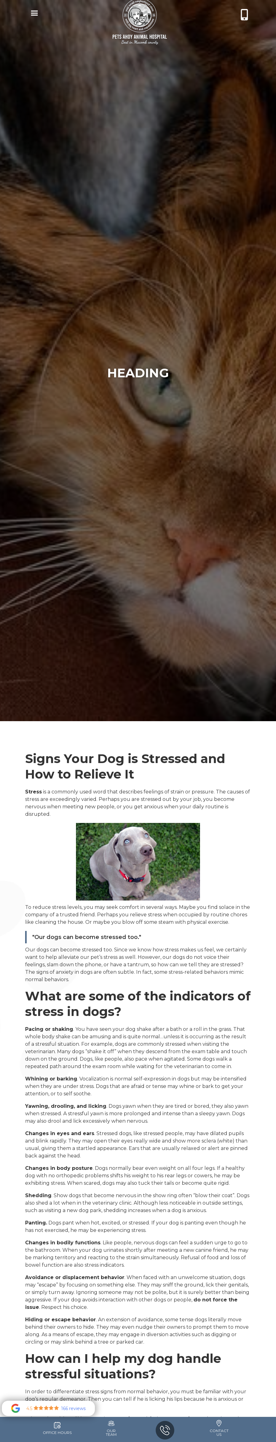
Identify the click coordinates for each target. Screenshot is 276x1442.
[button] (33, 14)
